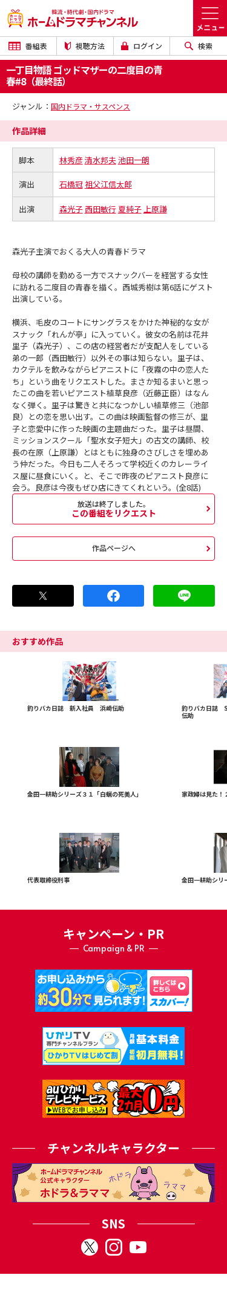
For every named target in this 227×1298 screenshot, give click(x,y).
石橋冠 (71, 184)
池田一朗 (134, 160)
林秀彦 (71, 160)
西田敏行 (100, 209)
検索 (198, 46)
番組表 (27, 46)
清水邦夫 (100, 160)
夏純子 (130, 209)
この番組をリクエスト (113, 508)
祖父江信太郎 (108, 184)
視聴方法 (85, 46)
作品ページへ (114, 548)
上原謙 (155, 209)
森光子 (71, 209)
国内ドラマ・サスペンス (90, 106)
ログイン (141, 46)
